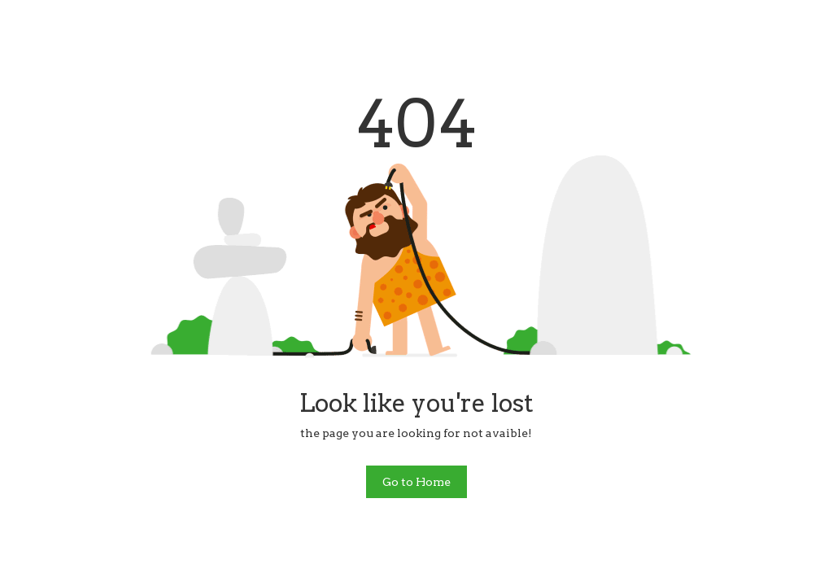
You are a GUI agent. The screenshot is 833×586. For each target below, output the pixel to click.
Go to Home (416, 481)
